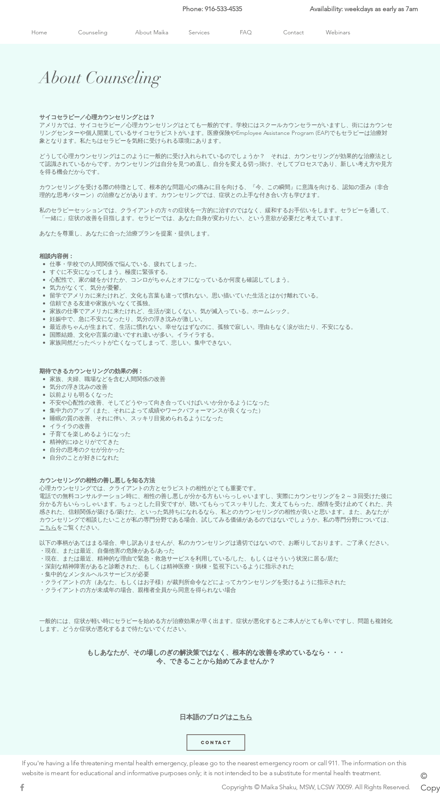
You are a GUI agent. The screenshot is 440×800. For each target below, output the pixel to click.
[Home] (39, 32)
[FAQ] (245, 32)
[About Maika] (151, 32)
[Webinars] (338, 32)
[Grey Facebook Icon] (22, 787)
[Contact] (293, 32)
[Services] (199, 32)
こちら (48, 527)
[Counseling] (92, 32)
